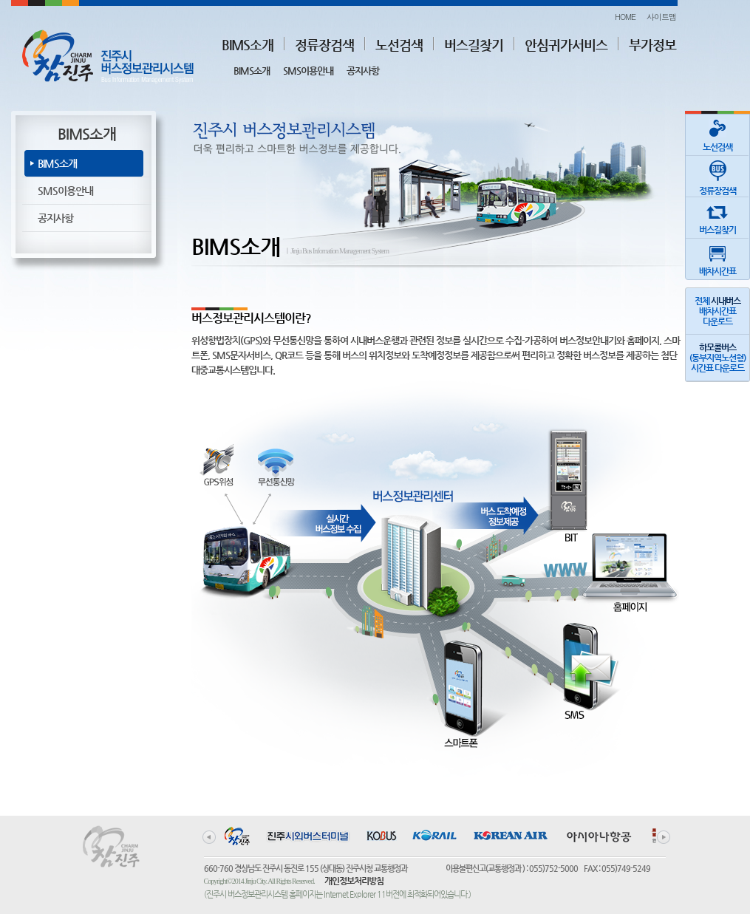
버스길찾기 (473, 44)
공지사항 (363, 70)
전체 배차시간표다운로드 (717, 311)
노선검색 (399, 44)
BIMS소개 (247, 44)
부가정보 (652, 44)
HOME (625, 16)
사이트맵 (661, 16)
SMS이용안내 (308, 70)
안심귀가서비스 (566, 44)
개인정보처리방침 (353, 881)
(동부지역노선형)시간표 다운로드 (717, 357)
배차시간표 (717, 257)
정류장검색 (324, 44)
